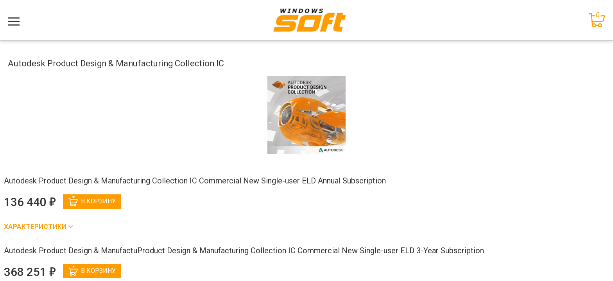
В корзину (92, 201)
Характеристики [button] (36, 226)
